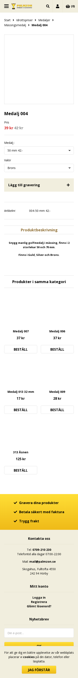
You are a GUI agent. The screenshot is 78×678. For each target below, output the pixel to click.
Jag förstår (39, 670)
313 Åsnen (20, 452)
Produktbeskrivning (39, 229)
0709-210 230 (41, 550)
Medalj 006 (57, 331)
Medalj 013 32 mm (20, 392)
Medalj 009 (57, 392)
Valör (7, 160)
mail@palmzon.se (42, 561)
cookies (29, 657)
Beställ (21, 349)
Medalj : (9, 142)
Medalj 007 (21, 331)
